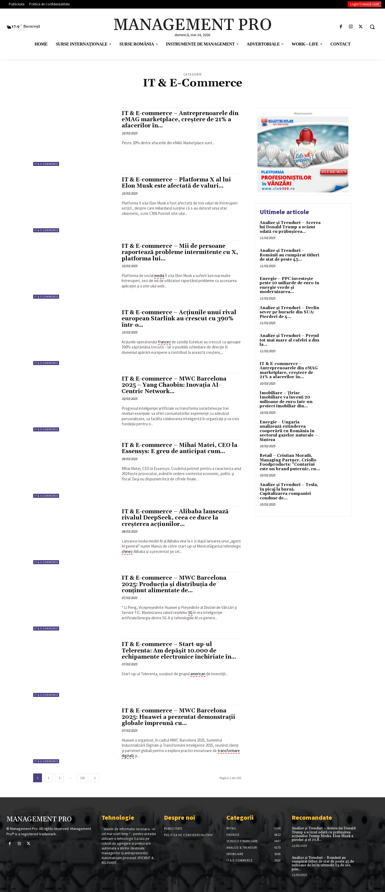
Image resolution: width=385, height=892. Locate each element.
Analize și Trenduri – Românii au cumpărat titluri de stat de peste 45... (289, 255)
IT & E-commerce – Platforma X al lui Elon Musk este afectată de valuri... (176, 182)
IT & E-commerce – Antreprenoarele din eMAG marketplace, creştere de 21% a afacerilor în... (180, 119)
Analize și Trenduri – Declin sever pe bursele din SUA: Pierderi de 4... (289, 312)
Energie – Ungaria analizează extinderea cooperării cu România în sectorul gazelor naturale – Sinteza (289, 431)
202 (82, 778)
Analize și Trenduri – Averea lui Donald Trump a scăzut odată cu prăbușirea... (290, 227)
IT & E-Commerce (46, 164)
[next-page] (94, 777)
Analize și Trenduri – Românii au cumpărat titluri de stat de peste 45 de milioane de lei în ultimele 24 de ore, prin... (323, 863)
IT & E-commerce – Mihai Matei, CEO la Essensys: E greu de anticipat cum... (179, 448)
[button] (372, 26)
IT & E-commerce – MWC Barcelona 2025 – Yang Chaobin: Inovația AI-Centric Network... (174, 385)
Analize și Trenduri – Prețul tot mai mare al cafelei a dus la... (289, 340)
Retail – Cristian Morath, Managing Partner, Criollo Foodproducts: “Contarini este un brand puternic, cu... (290, 462)
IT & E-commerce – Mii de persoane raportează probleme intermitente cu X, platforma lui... (180, 252)
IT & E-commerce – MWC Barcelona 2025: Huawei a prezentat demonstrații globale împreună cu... (178, 717)
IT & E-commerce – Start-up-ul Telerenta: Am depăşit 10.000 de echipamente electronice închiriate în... (179, 650)
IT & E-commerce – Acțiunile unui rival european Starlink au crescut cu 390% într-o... (179, 318)
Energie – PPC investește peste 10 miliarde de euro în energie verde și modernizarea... (289, 285)
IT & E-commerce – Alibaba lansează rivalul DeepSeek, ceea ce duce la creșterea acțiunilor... (175, 517)
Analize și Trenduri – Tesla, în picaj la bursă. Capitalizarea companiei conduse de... (289, 491)
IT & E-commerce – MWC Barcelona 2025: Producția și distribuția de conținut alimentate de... (174, 584)
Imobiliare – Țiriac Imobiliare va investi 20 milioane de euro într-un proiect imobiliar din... (286, 399)
